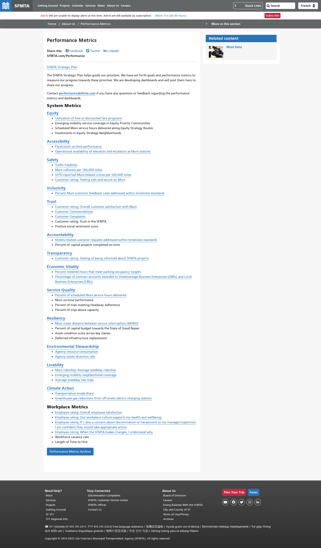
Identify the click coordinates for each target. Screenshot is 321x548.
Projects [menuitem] (65, 5)
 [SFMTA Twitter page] (241, 502)
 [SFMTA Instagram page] (249, 502)
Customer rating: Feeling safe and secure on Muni (90, 180)
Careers (167, 500)
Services (50, 500)
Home (52, 24)
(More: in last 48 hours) (170, 15)
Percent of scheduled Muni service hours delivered (90, 295)
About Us (68, 24)
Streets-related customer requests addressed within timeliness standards (106, 240)
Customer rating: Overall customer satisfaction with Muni (96, 207)
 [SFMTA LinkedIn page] (257, 502)
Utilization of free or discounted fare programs (88, 118)
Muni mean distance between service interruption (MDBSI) (96, 323)
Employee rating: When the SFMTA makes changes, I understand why (104, 432)
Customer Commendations (74, 212)
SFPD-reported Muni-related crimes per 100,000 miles (93, 175)
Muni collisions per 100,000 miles (78, 170)
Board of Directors (174, 495)
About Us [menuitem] (113, 5)
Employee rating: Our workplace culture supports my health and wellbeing (108, 417)
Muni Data (234, 47)
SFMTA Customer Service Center (108, 500)
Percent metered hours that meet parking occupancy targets (98, 272)
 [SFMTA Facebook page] (233, 502)
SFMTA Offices (97, 505)
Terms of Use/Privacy (176, 514)
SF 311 (50, 514)
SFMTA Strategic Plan (62, 67)
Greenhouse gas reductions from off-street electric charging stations (103, 398)
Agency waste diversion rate (75, 356)
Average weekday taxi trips (74, 380)
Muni (49, 495)
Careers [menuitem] (125, 5)
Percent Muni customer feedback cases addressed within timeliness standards (109, 193)
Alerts (44, 15)
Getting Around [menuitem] (48, 5)
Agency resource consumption (76, 352)
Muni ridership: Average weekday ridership (85, 370)
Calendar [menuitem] (77, 5)
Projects (50, 505)
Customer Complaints (70, 216)
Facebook (76, 51)
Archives (168, 519)
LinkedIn (113, 51)
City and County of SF (176, 509)
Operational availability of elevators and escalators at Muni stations (102, 151)
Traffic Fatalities (66, 165)
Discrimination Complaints (104, 495)
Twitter (95, 51)
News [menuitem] (101, 5)
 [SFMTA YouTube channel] (225, 502)
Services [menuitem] (90, 5)
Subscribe (272, 15)
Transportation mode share (74, 393)
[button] (308, 5)
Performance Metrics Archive (70, 451)
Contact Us (95, 509)
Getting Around (56, 509)
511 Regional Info (57, 519)
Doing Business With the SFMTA (183, 505)
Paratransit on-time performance (78, 146)
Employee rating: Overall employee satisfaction (88, 412)
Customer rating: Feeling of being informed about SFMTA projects (102, 258)
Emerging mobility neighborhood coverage (85, 375)
